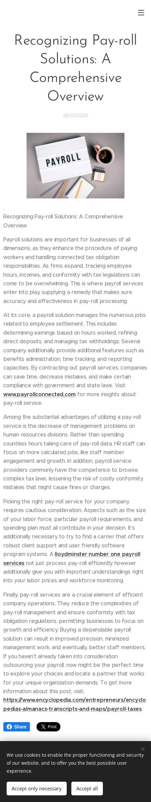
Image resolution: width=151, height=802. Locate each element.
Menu (141, 12)
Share (17, 726)
